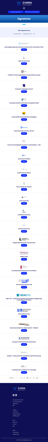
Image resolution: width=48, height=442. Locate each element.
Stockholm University (24, 215)
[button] (21, 34)
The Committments (17, 401)
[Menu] (24, 8)
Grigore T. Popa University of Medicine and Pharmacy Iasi (24, 356)
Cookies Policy (16, 434)
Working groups (16, 415)
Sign (14, 426)
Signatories (15, 403)
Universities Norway (24, 314)
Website (24, 49)
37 (24, 378)
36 (21, 378)
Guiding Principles (16, 414)
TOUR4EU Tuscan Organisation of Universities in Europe (24, 75)
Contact (14, 424)
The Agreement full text (18, 400)
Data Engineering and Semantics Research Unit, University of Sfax (24, 47)
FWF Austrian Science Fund (24, 284)
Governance (15, 412)
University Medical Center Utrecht (24, 131)
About (14, 430)
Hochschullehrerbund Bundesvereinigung (24, 117)
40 (33, 378)
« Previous (11, 378)
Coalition (15, 410)
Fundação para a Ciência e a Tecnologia (24, 370)
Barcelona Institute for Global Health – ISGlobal (24, 328)
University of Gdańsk (24, 159)
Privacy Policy (16, 432)
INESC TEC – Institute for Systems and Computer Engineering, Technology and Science (24, 299)
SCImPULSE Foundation (24, 173)
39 (30, 378)
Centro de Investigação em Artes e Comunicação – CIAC (24, 145)
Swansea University (24, 229)
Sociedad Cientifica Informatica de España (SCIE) (24, 103)
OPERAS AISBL (24, 256)
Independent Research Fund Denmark (24, 242)
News (14, 420)
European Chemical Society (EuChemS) (24, 342)
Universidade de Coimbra (24, 187)
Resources (15, 422)
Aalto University (24, 201)
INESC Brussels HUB (24, 61)
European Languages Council (24, 89)
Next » (37, 378)
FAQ (13, 405)
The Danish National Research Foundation (24, 270)
